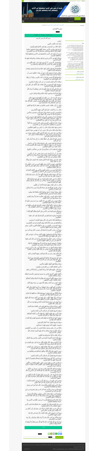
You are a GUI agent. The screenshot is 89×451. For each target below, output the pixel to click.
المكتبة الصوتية (39, 18)
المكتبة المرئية (46, 18)
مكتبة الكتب (52, 18)
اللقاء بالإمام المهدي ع (63, 1)
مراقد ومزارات (32, 18)
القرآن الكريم (69, 18)
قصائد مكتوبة (17, 18)
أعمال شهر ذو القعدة (70, 73)
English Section (62, 21)
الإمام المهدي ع (62, 18)
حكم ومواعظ (26, 18)
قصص (22, 18)
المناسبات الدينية (55, 1)
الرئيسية (73, 18)
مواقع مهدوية (38, 1)
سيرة (57, 18)
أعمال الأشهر (50, 1)
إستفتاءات (69, 1)
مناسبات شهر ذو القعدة (70, 79)
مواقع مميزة (44, 1)
